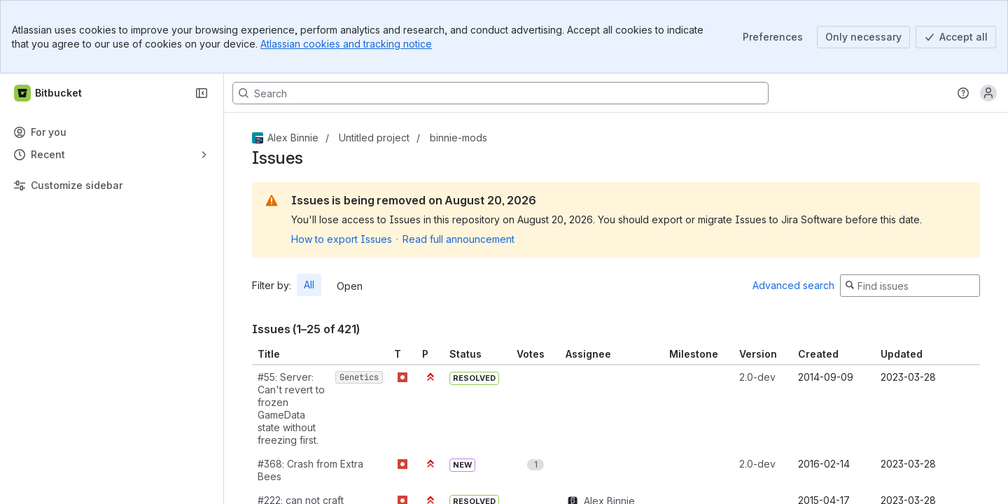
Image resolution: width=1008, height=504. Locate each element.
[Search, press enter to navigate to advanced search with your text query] (500, 93)
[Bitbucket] (48, 93)
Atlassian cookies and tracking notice (346, 44)
